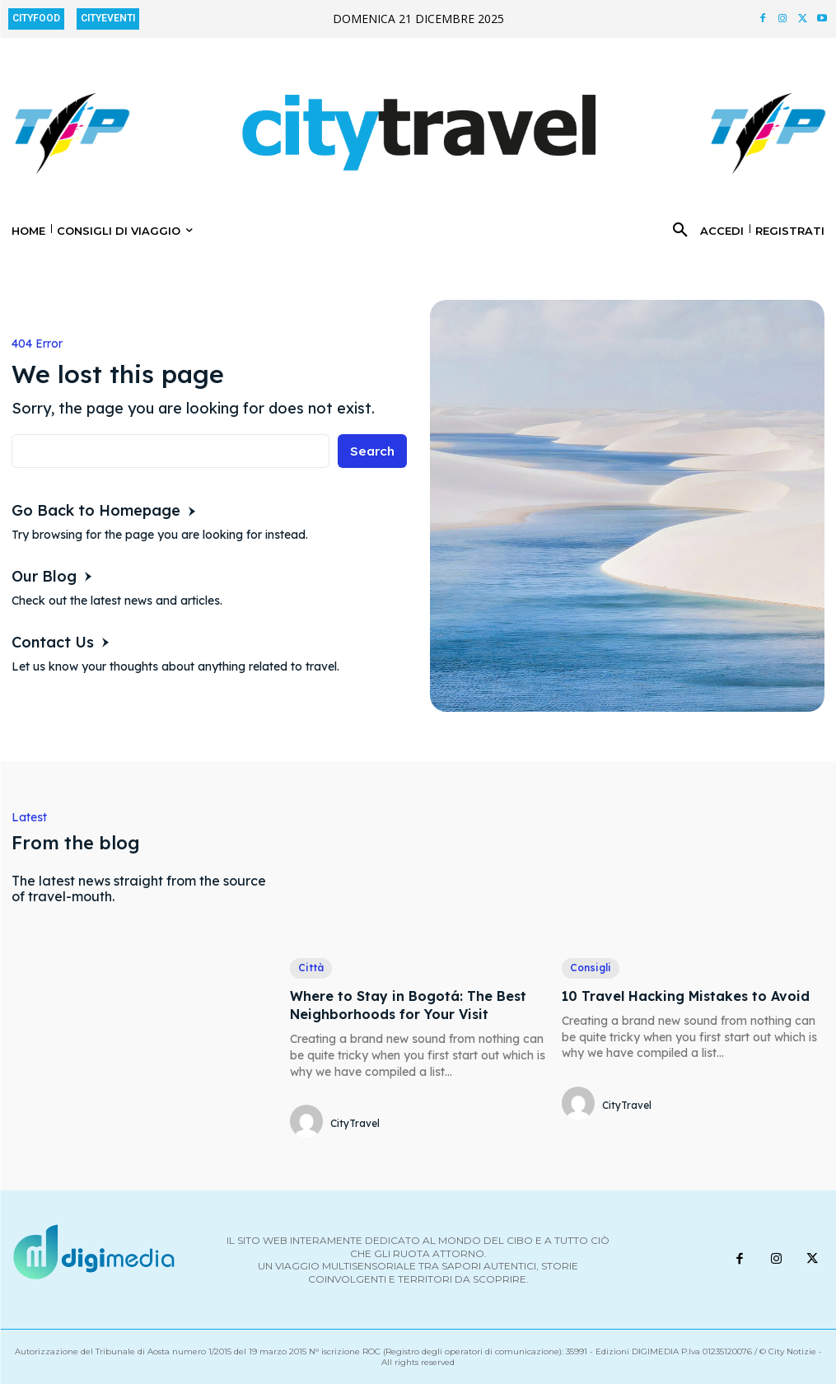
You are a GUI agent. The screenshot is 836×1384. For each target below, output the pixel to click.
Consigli (590, 967)
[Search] (371, 451)
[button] (680, 230)
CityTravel (355, 1123)
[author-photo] (309, 1122)
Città (311, 967)
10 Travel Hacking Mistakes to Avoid (686, 996)
